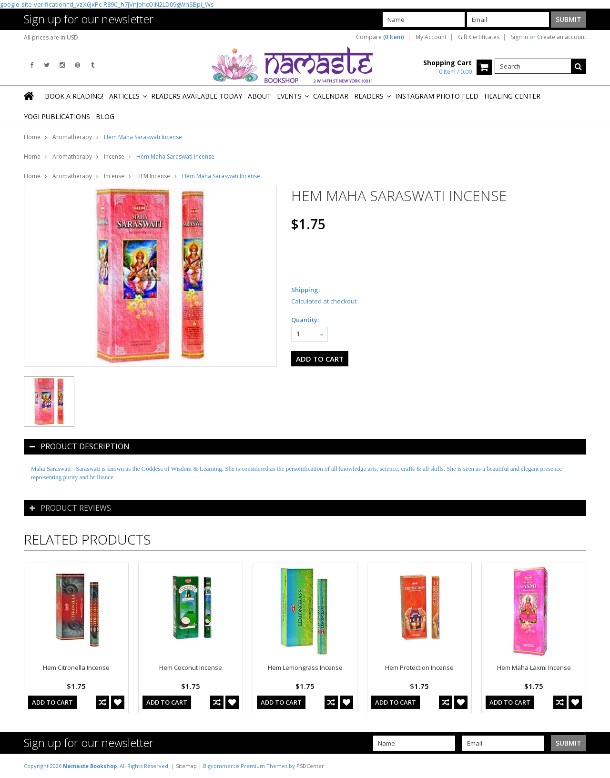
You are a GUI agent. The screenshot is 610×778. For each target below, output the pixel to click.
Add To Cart (52, 702)
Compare (380, 37)
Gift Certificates (478, 37)
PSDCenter (310, 765)
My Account (431, 37)
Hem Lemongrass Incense (305, 667)
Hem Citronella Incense (76, 667)
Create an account (561, 37)
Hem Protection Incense (419, 667)
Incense (114, 156)
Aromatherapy (72, 137)
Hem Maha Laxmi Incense (534, 667)
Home (32, 137)
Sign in (519, 37)
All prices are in (51, 37)
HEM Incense (153, 176)
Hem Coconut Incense (190, 667)
